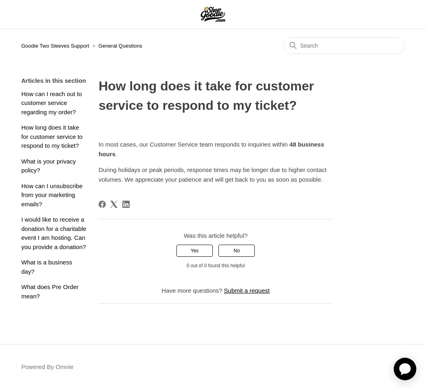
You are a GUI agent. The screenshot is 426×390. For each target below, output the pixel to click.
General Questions (120, 46)
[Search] (344, 46)
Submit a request (247, 290)
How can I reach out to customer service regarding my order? (51, 102)
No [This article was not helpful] (237, 251)
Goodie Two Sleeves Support (55, 46)
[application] (405, 369)
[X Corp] (114, 204)
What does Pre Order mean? (50, 291)
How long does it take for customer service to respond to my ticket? (52, 136)
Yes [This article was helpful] (195, 251)
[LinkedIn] (126, 204)
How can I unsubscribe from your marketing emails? (52, 195)
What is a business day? (46, 267)
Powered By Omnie (47, 366)
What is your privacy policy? (48, 166)
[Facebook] (102, 204)
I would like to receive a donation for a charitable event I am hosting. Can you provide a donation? (53, 233)
